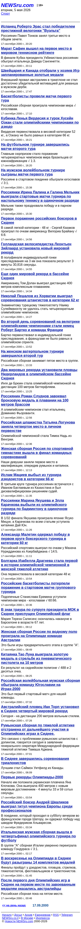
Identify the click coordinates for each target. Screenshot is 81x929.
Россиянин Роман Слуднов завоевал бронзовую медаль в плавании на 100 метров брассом (34, 400)
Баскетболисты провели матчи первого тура (36, 98)
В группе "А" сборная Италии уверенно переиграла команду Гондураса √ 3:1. (38, 847)
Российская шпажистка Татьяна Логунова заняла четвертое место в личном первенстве (38, 426)
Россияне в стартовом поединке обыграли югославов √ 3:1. (40, 181)
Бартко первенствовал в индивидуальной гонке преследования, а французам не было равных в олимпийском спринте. (36, 338)
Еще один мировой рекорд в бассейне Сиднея (35, 276)
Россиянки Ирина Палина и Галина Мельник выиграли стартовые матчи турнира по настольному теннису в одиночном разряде (40, 196)
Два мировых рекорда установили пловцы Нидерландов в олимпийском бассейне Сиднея (39, 374)
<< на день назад (14, 905)
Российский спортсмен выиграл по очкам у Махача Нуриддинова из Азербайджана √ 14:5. (38, 549)
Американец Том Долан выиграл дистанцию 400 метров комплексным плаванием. (36, 284)
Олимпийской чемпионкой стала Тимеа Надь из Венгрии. (36, 437)
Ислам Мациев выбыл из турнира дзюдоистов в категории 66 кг (31, 477)
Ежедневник (43, 914)
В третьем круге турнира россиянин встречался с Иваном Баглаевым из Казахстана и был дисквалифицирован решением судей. (37, 487)
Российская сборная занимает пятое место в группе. (40, 360)
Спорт (5, 13)
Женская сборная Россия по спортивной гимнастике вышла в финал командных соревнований (37, 453)
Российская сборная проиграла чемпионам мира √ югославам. (38, 107)
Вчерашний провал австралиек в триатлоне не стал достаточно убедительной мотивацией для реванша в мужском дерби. (39, 83)
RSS (56, 914)
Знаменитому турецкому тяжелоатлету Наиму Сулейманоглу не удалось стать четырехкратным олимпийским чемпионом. (37, 309)
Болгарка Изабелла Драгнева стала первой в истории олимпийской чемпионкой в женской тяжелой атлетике (39, 565)
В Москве (27, 918)
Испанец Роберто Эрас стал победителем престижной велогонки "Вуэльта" (38, 28)
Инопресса (43, 918)
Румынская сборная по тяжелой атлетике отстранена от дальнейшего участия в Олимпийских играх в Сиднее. (38, 729)
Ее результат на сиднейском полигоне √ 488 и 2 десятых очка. (36, 669)
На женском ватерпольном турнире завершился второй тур (32, 353)
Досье (18, 914)
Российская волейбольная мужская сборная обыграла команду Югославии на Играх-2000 (40, 685)
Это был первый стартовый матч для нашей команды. (33, 695)
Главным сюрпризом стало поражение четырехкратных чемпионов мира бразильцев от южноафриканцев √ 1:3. (37, 157)
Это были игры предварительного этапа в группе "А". (40, 645)
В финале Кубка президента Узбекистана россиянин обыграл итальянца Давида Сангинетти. (39, 59)
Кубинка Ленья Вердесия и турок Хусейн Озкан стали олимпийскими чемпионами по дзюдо (40, 122)
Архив (28, 914)
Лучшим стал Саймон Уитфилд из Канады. (32, 768)
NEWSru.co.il (10, 918)
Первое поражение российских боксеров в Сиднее (39, 220)
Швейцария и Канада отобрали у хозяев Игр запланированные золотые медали (40, 73)
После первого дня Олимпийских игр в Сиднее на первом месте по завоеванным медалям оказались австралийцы (38, 884)
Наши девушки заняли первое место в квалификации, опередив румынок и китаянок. (35, 463)
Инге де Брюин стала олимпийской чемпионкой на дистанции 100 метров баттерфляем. (38, 385)
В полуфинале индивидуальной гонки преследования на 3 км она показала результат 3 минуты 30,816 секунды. (37, 261)
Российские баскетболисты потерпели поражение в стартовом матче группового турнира (38, 587)
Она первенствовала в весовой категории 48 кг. (36, 574)
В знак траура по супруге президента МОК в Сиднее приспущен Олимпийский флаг (40, 612)
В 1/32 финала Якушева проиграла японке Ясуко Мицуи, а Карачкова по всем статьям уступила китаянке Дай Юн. (37, 521)
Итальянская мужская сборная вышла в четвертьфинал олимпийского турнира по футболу (38, 836)
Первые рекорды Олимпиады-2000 (32, 777)
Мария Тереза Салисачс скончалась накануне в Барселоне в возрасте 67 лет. (36, 620)
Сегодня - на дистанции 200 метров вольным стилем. (40, 716)
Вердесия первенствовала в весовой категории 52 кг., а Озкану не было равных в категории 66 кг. (38, 133)
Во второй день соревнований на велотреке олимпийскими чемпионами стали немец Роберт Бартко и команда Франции (40, 326)
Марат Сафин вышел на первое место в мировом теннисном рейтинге (36, 51)
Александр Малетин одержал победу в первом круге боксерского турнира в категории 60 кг (35, 538)
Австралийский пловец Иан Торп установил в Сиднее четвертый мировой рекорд (40, 709)
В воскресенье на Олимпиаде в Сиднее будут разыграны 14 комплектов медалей (38, 860)
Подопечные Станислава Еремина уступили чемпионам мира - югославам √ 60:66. (33, 598)
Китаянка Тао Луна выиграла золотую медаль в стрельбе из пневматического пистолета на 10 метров (36, 658)
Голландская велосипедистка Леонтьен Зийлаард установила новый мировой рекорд (36, 248)
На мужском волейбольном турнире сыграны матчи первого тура (33, 172)
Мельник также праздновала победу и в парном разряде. (36, 207)
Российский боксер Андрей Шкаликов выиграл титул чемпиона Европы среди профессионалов (36, 806)
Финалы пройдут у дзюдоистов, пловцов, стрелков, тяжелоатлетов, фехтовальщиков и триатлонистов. (38, 869)
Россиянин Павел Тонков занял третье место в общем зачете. (35, 37)
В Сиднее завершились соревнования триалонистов (35, 761)
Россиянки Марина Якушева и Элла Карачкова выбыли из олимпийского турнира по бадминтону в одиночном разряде (34, 506)
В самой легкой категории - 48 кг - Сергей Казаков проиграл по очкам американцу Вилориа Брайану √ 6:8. (39, 231)
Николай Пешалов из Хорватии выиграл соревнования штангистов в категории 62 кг (40, 298)
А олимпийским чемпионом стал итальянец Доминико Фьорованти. (33, 411)
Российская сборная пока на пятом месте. (32, 893)
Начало (7, 914)
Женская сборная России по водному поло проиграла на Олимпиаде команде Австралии (39, 636)
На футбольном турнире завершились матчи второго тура (35, 147)
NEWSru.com (17, 5)
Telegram (67, 914)
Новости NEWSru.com (19, 921)
